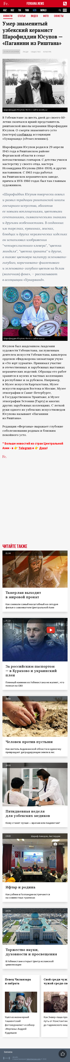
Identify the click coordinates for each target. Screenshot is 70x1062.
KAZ (5, 10)
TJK (19, 10)
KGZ (12, 10)
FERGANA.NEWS (35, 4)
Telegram (25, 448)
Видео (34, 16)
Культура (47, 51)
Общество (36, 51)
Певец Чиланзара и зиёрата (18, 981)
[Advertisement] (35, 506)
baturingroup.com (34, 1059)
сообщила (24, 134)
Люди (25, 51)
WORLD (43, 10)
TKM (27, 10)
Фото (46, 16)
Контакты (8, 1051)
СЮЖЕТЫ (58, 16)
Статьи (22, 16)
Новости (8, 16)
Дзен (43, 448)
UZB (34, 10)
